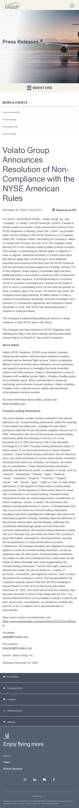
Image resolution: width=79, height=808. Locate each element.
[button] (70, 5)
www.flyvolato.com (13, 403)
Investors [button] (39, 87)
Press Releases (9, 112)
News (6, 762)
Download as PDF (64, 209)
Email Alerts (7, 134)
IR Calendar (8, 119)
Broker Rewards (12, 768)
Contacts (9, 699)
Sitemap (9, 722)
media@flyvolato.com (15, 636)
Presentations (8, 127)
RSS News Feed (12, 711)
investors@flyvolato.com (17, 647)
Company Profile (12, 688)
